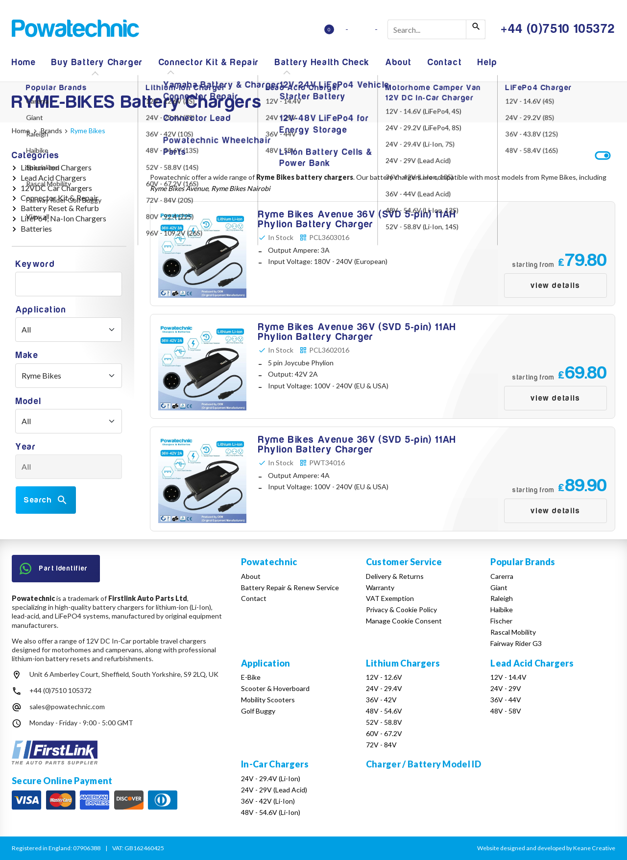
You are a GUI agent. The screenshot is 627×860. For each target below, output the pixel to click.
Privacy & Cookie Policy (401, 609)
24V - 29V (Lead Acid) (274, 790)
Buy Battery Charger (97, 62)
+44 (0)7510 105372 (60, 690)
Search (46, 500)
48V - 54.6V (384, 711)
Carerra (501, 576)
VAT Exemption (390, 598)
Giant (498, 587)
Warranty (380, 587)
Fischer (501, 621)
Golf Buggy (258, 711)
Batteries (36, 228)
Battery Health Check (322, 62)
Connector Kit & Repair (209, 62)
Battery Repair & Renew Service (290, 587)
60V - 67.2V (384, 733)
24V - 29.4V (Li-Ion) (270, 778)
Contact (445, 62)
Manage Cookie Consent (404, 621)
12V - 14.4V (508, 677)
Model (29, 401)
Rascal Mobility (513, 632)
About (399, 62)
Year (26, 447)
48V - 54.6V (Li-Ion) (270, 812)
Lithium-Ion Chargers (56, 167)
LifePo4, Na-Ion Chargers (63, 218)
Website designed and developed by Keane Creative (546, 848)
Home (24, 62)
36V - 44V (505, 699)
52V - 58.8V (384, 722)
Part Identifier (54, 568)
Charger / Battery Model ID (423, 764)
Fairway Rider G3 (516, 643)
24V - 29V (505, 688)
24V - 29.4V (384, 688)
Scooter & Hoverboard (275, 688)
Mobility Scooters (268, 699)
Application (41, 309)
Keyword (35, 264)
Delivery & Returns (395, 576)
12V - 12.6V (384, 677)
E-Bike (251, 677)
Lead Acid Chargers (53, 177)
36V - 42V (381, 699)
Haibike (501, 609)
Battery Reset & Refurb (60, 208)
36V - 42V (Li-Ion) (268, 801)
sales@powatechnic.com (67, 706)
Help (487, 62)
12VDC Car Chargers (56, 187)
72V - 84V (381, 745)
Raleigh (501, 598)
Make (27, 355)
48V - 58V (505, 711)
